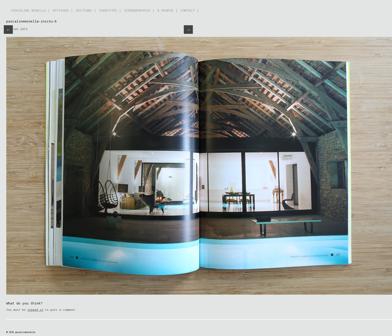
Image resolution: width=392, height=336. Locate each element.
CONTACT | (190, 10)
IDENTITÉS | (110, 10)
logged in (35, 310)
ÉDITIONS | (86, 10)
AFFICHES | (63, 10)
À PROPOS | (167, 10)
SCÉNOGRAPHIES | (139, 10)
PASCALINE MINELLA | (30, 10)
